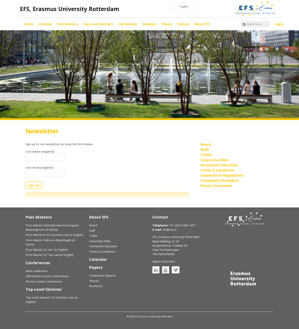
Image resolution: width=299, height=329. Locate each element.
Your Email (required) (45, 171)
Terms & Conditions (102, 251)
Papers (167, 24)
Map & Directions (163, 261)
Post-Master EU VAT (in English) (47, 249)
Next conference (36, 271)
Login (279, 24)
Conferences (127, 24)
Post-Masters (67, 24)
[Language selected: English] (185, 6)
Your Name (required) (45, 155)
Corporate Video (100, 241)
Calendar (45, 24)
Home (28, 24)
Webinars (149, 24)
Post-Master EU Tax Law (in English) (50, 255)
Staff (92, 230)
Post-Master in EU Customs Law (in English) (54, 235)
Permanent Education (103, 246)
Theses (94, 281)
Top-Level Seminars (98, 24)
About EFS (202, 24)
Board (93, 225)
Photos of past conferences (44, 281)
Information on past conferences (47, 276)
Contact (183, 24)
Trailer (93, 236)
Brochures (96, 286)
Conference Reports (102, 275)
